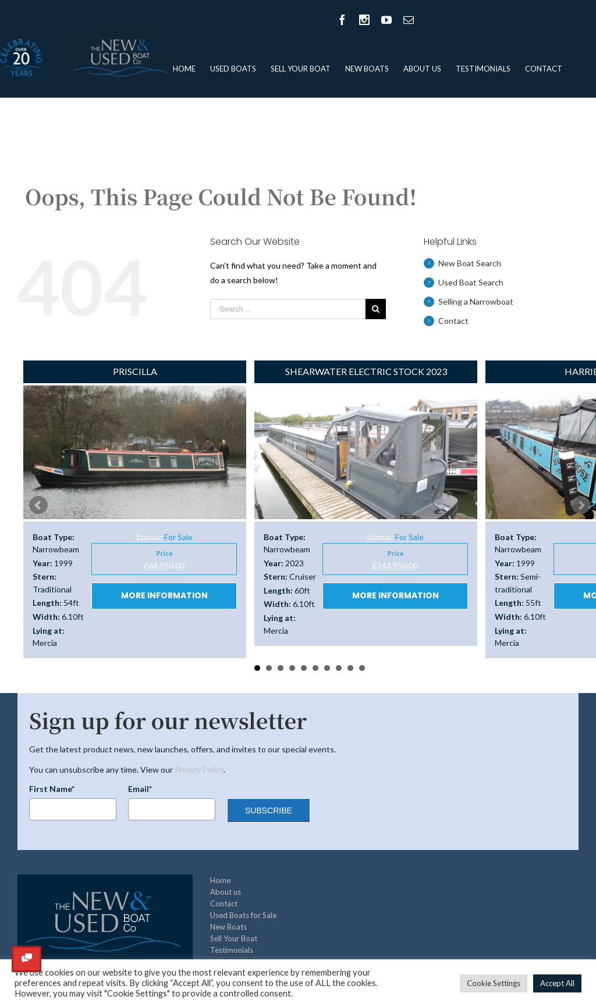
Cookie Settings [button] (493, 983)
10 (362, 668)
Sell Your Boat (301, 68)
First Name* (51, 789)
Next (581, 505)
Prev (38, 505)
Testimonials (483, 68)
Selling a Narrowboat (475, 301)
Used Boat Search (470, 282)
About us (422, 68)
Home (184, 68)
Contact (543, 68)
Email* (140, 789)
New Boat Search (469, 263)
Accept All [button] (557, 983)
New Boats (367, 68)
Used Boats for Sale (243, 915)
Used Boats (233, 68)
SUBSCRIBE (268, 810)
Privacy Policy (199, 769)
